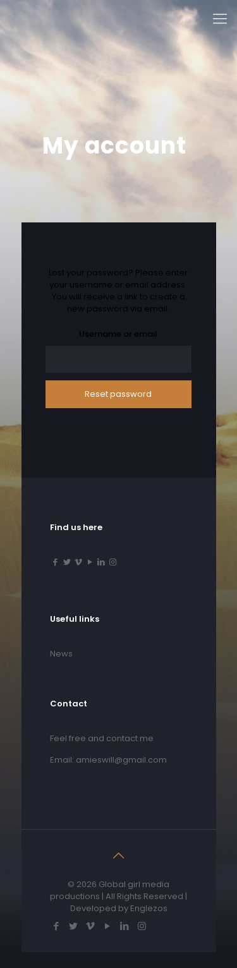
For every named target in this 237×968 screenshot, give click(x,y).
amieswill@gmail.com (121, 760)
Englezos (148, 908)
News (61, 654)
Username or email (118, 334)
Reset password (118, 394)
